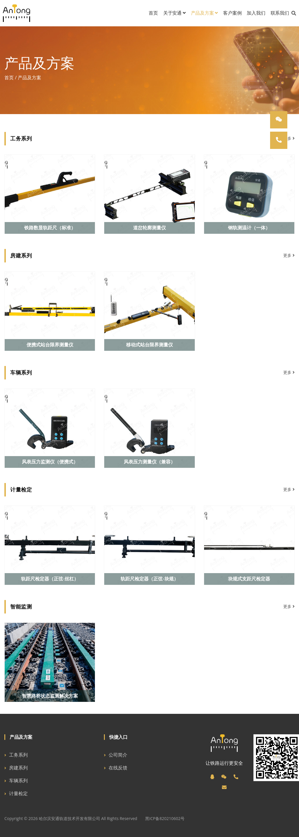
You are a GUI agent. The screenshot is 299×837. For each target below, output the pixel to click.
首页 (153, 13)
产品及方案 (204, 13)
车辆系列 (18, 780)
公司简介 (118, 755)
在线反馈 (118, 767)
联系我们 (280, 13)
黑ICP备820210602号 (165, 818)
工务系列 (18, 755)
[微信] (224, 776)
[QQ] (212, 776)
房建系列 (18, 767)
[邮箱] (224, 787)
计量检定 (18, 793)
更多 (289, 138)
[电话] (236, 776)
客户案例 (232, 13)
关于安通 (174, 13)
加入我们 (256, 13)
